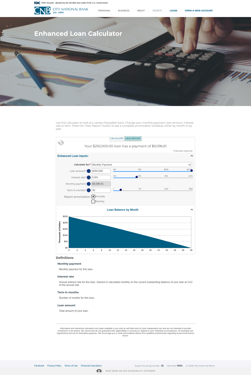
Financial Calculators (91, 365)
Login (173, 10)
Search (157, 10)
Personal (104, 10)
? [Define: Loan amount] (88, 171)
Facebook (39, 365)
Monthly (99, 201)
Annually (100, 196)
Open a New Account (199, 10)
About (141, 10)
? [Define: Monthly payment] (88, 183)
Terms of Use (71, 365)
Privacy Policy (54, 365)
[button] (125, 155)
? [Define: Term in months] (88, 190)
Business (124, 10)
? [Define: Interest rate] (88, 177)
